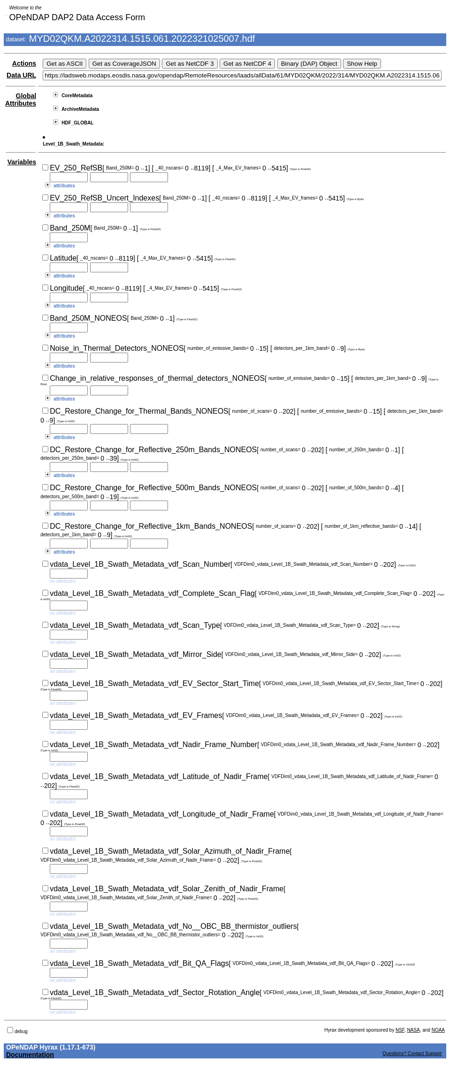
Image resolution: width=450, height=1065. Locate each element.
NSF (400, 1030)
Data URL (21, 75)
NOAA (438, 1030)
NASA (413, 1030)
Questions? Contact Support (412, 1053)
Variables (22, 162)
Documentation (30, 1054)
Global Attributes (20, 99)
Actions (24, 63)
